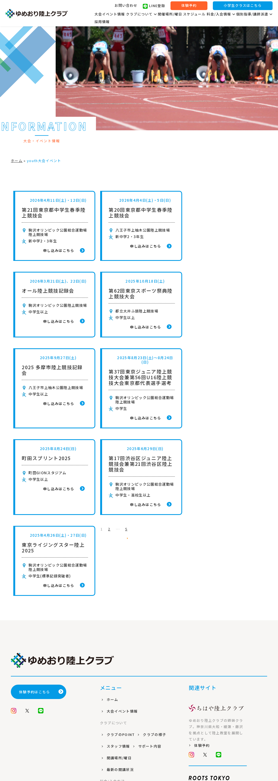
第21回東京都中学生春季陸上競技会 (54, 212)
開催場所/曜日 (170, 14)
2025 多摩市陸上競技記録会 (137, 293)
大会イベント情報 (109, 14)
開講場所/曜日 (119, 606)
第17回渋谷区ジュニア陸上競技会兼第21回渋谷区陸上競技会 (139, 387)
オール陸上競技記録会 (219, 209)
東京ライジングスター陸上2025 (224, 384)
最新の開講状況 (120, 618)
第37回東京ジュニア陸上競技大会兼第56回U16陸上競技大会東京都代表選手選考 (225, 301)
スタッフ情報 (119, 594)
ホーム (17, 160)
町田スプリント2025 (46, 381)
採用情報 (102, 22)
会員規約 (115, 700)
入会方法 (115, 653)
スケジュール (194, 14)
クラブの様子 (155, 583)
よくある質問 (119, 665)
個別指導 (115, 676)
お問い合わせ (126, 5)
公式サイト (205, 656)
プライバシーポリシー (126, 688)
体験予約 (189, 6)
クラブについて (141, 14)
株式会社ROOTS (139, 757)
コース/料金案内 (121, 641)
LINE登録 (154, 6)
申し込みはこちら (63, 250)
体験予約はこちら (41, 540)
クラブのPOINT (121, 583)
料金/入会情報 (221, 14)
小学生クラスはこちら (243, 6)
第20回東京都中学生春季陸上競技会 (139, 212)
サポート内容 (150, 594)
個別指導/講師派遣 (254, 14)
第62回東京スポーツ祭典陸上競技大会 (54, 293)
